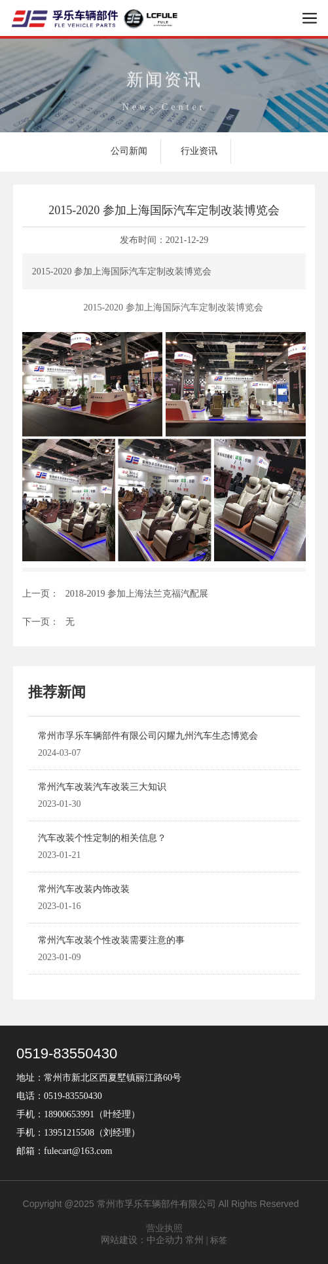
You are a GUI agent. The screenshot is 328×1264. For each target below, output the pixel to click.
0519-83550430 (66, 1053)
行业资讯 (199, 151)
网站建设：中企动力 (142, 1240)
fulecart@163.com (78, 1151)
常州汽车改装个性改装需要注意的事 (111, 940)
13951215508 (69, 1133)
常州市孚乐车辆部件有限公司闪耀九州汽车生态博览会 (148, 736)
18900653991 (69, 1114)
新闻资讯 (164, 84)
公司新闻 (129, 151)
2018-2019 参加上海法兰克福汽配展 (136, 594)
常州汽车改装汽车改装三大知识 (102, 787)
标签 (218, 1240)
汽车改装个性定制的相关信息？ (102, 838)
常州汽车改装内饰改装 (84, 889)
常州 (194, 1240)
